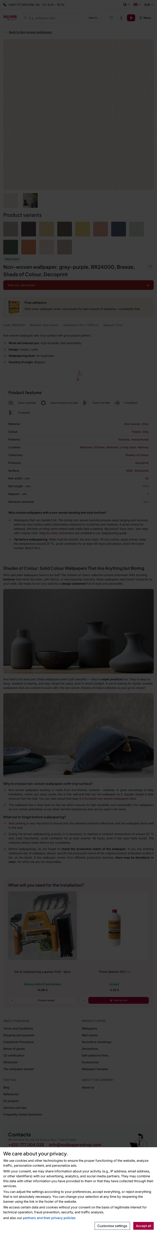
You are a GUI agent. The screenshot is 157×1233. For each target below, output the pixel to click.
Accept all (143, 1226)
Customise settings (112, 1226)
